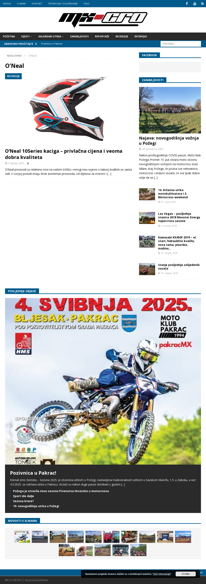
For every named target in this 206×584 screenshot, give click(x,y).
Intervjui (140, 36)
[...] (156, 177)
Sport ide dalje (23, 496)
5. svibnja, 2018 (169, 225)
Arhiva (7, 3)
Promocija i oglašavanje (63, 3)
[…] (109, 173)
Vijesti (25, 36)
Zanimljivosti (79, 36)
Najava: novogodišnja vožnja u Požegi (169, 140)
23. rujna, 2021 (168, 201)
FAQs (86, 3)
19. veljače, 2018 (169, 272)
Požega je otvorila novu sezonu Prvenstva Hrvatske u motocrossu (61, 491)
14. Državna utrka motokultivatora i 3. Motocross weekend (173, 193)
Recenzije (121, 36)
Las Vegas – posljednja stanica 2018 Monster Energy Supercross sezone (179, 217)
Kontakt (37, 3)
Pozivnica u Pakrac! (33, 472)
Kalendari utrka (49, 36)
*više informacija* (161, 574)
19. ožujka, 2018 (169, 252)
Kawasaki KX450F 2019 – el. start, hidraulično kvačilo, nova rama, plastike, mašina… (177, 242)
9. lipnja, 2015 (16, 163)
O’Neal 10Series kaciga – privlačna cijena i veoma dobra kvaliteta (63, 153)
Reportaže (102, 36)
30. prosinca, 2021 (153, 149)
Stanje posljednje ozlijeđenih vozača (179, 266)
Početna (9, 36)
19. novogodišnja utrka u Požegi (36, 506)
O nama (21, 3)
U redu (186, 574)
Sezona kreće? (23, 501)
